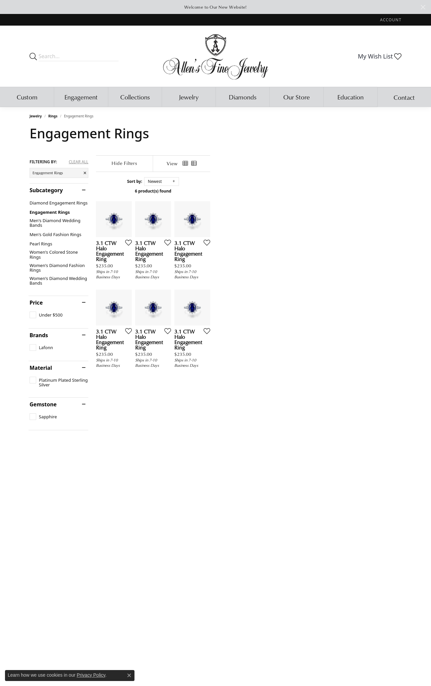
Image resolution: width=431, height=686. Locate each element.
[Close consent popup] (129, 675)
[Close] (423, 7)
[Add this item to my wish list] (190, 306)
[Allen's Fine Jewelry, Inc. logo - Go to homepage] (215, 56)
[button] (390, 20)
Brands (39, 335)
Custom (27, 96)
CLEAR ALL (78, 162)
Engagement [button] (81, 96)
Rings (52, 116)
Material (41, 367)
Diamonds (242, 96)
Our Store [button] (296, 96)
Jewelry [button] (189, 96)
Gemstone (43, 404)
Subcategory (46, 190)
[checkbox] (46, 315)
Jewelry (36, 116)
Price (36, 302)
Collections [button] (135, 96)
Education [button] (350, 96)
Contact (404, 97)
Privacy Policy (91, 675)
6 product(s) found (248, 191)
